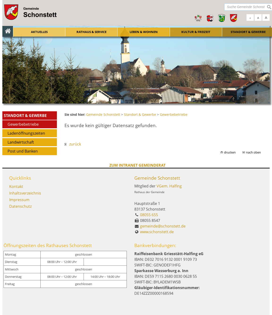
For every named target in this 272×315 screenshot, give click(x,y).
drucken (230, 152)
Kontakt (16, 186)
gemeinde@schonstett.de (163, 226)
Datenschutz (20, 206)
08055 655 (149, 214)
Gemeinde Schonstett (157, 178)
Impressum (19, 199)
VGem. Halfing (169, 186)
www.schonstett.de (157, 231)
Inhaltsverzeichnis (25, 193)
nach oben (253, 152)
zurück (72, 144)
